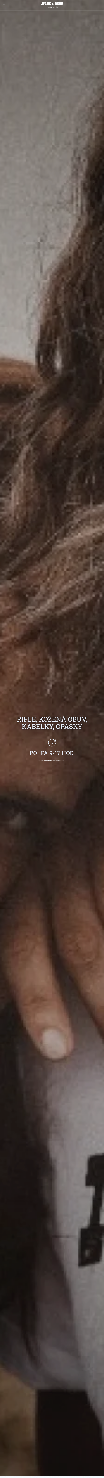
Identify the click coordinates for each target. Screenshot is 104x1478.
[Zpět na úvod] (52, 5)
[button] (4, 5)
